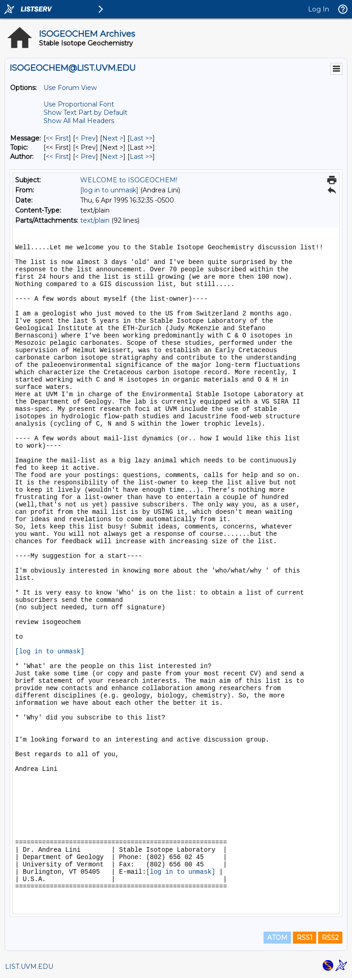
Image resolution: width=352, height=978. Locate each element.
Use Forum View (70, 88)
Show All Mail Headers (79, 121)
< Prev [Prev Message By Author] (85, 156)
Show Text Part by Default (85, 112)
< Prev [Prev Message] (85, 138)
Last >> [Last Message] (141, 138)
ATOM (277, 937)
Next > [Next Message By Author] (112, 156)
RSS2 (330, 937)
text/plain (95, 220)
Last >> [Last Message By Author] (141, 156)
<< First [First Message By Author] (57, 156)
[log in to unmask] (109, 190)
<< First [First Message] (57, 138)
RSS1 (305, 937)
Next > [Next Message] (112, 138)
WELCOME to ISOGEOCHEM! (128, 180)
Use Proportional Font (79, 104)
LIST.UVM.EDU (29, 966)
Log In (318, 9)
